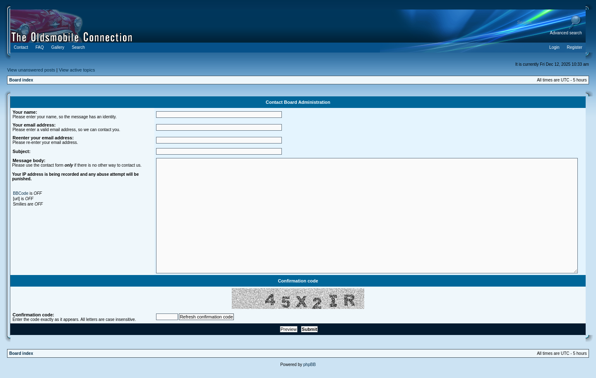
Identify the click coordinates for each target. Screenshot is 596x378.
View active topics (77, 69)
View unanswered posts (31, 69)
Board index (21, 80)
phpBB (309, 364)
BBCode (20, 193)
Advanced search (566, 33)
